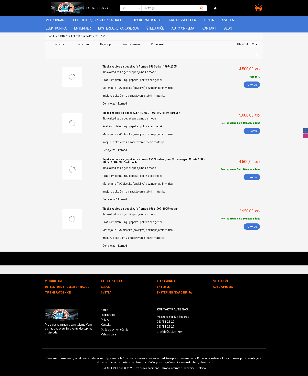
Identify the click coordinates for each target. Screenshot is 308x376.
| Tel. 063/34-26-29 (96, 7)
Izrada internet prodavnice (178, 368)
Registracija (108, 314)
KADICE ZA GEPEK (182, 20)
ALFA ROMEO (90, 36)
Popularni (157, 44)
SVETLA (228, 20)
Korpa (104, 309)
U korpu (252, 84)
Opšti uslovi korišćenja (114, 329)
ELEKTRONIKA (56, 28)
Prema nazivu (131, 44)
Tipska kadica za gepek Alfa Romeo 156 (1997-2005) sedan (140, 208)
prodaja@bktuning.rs (170, 331)
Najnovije (105, 44)
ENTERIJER (82, 28)
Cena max (83, 44)
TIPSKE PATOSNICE (146, 20)
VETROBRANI (56, 20)
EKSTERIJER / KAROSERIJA (118, 28)
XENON (209, 20)
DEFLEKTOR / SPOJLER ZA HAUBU (99, 20)
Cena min (59, 44)
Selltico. (201, 368)
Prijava (105, 319)
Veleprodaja (108, 334)
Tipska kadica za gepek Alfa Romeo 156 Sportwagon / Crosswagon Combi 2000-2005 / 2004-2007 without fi (154, 161)
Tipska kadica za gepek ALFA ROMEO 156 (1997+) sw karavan (141, 112)
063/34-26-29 (165, 321)
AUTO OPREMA (182, 28)
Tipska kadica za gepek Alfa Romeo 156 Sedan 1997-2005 (140, 66)
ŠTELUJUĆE (155, 28)
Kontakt (209, 28)
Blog (228, 28)
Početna (52, 36)
